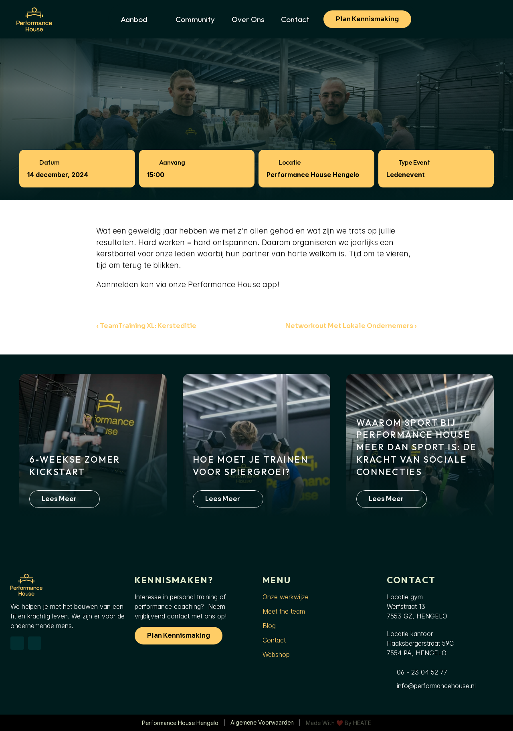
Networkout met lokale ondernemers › (351, 326)
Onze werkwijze (286, 597)
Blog (269, 626)
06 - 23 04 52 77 (422, 672)
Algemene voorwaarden (262, 722)
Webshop (276, 654)
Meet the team (284, 611)
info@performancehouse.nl (436, 686)
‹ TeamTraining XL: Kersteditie (146, 326)
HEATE (362, 722)
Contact (274, 640)
